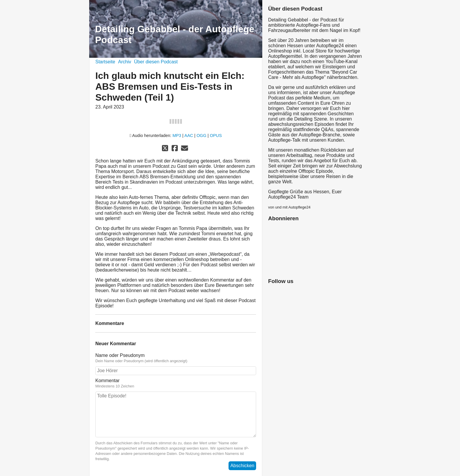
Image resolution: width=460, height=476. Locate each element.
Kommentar (175, 383)
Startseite (105, 61)
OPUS (216, 135)
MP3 (176, 135)
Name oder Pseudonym (175, 358)
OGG (202, 135)
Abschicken (242, 465)
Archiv (124, 61)
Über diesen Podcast (156, 61)
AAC (189, 135)
